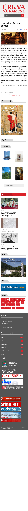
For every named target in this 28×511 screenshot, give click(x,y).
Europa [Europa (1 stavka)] (3, 302)
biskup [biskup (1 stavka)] (3, 299)
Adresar (4, 254)
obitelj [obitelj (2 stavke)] (17, 305)
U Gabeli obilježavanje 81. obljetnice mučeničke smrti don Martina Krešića (9, 248)
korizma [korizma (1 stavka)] (13, 302)
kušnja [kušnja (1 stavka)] (18, 302)
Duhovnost (4, 344)
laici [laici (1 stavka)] (22, 302)
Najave (4, 341)
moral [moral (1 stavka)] (7, 305)
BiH (3, 337)
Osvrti (3, 354)
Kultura (4, 347)
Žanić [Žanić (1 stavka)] (22, 308)
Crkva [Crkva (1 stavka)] (12, 299)
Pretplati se (14, 95)
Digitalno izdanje (7, 140)
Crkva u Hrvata (5, 350)
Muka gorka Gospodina (7, 231)
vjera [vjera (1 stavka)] (18, 308)
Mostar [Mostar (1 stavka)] (12, 305)
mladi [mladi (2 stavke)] (3, 305)
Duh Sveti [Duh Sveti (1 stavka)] (22, 299)
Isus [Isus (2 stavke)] (8, 302)
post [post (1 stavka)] (14, 308)
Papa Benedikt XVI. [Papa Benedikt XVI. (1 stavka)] (6, 308)
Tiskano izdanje (6, 101)
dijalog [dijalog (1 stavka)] (16, 299)
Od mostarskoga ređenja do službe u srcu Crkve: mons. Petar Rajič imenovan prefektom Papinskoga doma (9, 214)
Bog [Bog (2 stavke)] (8, 299)
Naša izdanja (6, 146)
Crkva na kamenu (9, 185)
